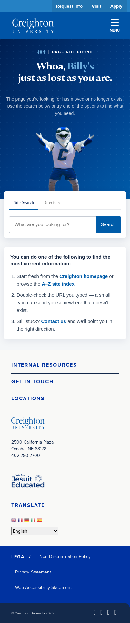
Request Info (69, 6)
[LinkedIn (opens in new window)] (94, 612)
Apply (116, 6)
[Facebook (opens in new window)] (101, 612)
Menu (115, 26)
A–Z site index (58, 284)
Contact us (53, 321)
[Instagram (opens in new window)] (108, 612)
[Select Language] (34, 531)
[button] (65, 365)
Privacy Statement (33, 572)
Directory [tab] (51, 202)
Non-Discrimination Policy (65, 556)
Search (108, 224)
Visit (96, 6)
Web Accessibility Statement (43, 587)
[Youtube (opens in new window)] (115, 612)
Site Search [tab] (24, 202)
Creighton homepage (83, 276)
